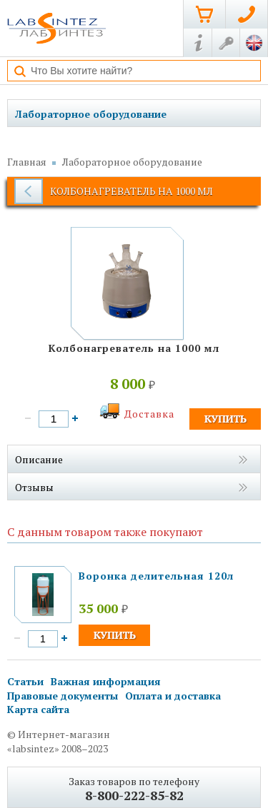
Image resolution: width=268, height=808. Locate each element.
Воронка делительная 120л (156, 575)
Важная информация (106, 681)
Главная (26, 161)
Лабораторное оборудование (91, 114)
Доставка (149, 413)
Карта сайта (38, 709)
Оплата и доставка (173, 695)
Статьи (25, 681)
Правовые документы (62, 695)
